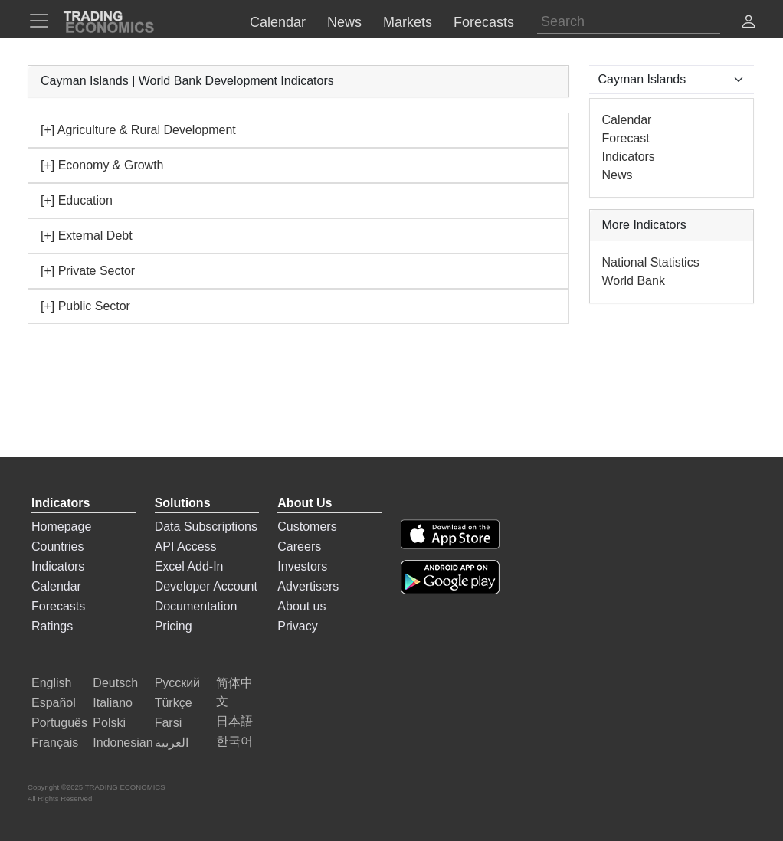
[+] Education (77, 200)
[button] (748, 23)
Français (54, 742)
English (51, 682)
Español (53, 702)
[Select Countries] (672, 79)
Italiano (113, 702)
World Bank (633, 280)
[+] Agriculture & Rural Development (138, 129)
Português (59, 722)
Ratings (52, 626)
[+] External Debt (87, 235)
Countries (57, 546)
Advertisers (308, 586)
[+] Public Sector (85, 306)
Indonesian (122, 742)
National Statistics (650, 262)
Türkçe (173, 702)
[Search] (628, 22)
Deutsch (115, 682)
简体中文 (234, 692)
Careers (299, 546)
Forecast (626, 138)
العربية (171, 742)
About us (301, 606)
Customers (306, 526)
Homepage (61, 526)
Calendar (627, 119)
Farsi (168, 722)
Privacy (297, 626)
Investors (302, 566)
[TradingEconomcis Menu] (44, 20)
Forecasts (58, 606)
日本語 (234, 721)
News (617, 175)
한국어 (234, 741)
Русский (177, 682)
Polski (109, 722)
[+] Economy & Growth (102, 165)
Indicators (628, 156)
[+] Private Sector (88, 270)
